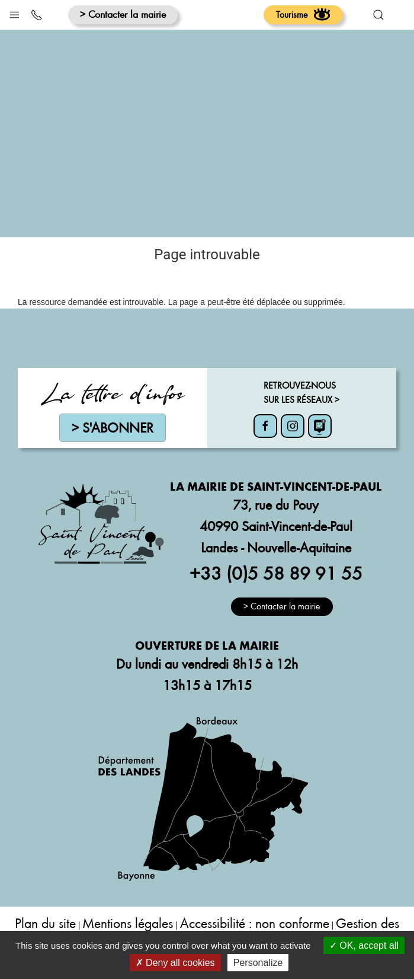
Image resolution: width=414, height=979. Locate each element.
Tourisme (303, 14)
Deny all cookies (175, 963)
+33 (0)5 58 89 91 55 (276, 572)
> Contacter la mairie (123, 14)
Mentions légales (127, 923)
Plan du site (45, 923)
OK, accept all (364, 945)
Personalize (258, 963)
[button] (14, 12)
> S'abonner (112, 427)
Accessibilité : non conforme (254, 923)
